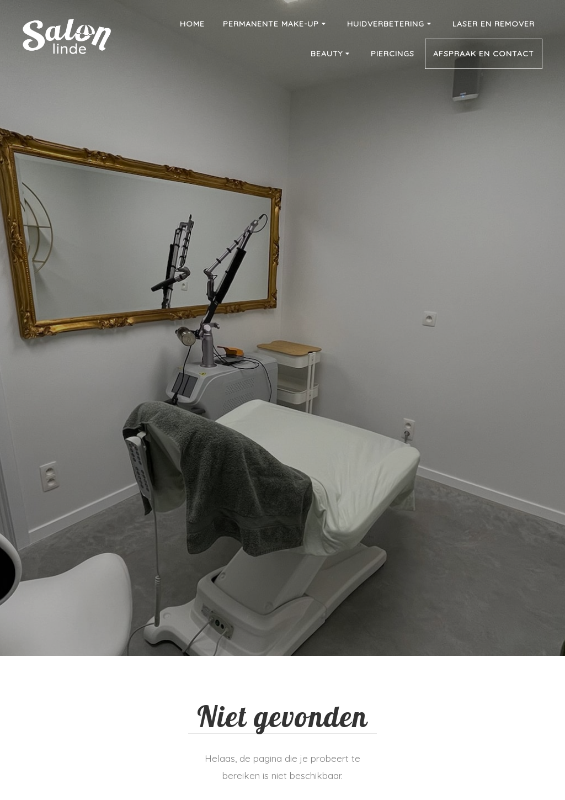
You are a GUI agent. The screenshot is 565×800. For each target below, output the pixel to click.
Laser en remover (493, 24)
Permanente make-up (276, 24)
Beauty (332, 54)
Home (192, 24)
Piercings (392, 54)
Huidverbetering (390, 24)
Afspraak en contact (483, 54)
